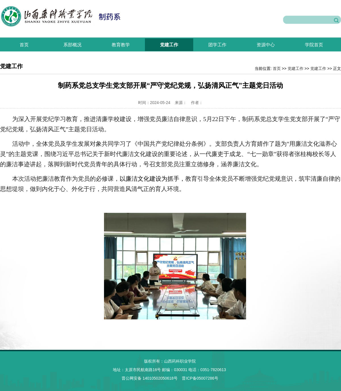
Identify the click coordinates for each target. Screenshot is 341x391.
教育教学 (121, 44)
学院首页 (314, 44)
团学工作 (217, 44)
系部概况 (72, 44)
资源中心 (266, 44)
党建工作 (169, 44)
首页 (24, 44)
